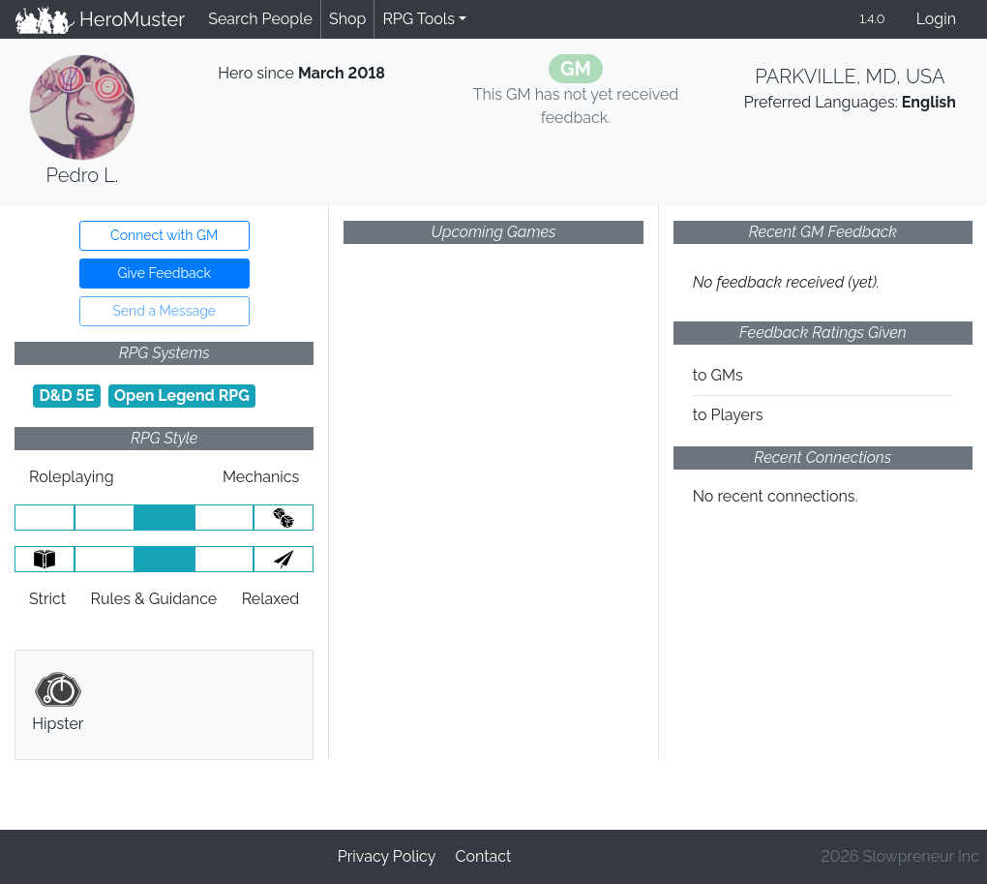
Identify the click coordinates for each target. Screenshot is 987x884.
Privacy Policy (387, 856)
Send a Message (164, 311)
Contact (483, 856)
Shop (347, 19)
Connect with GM (164, 235)
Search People (260, 19)
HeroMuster (100, 19)
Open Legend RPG (182, 395)
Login (936, 19)
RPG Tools (418, 19)
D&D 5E (66, 395)
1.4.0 (871, 19)
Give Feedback (163, 273)
